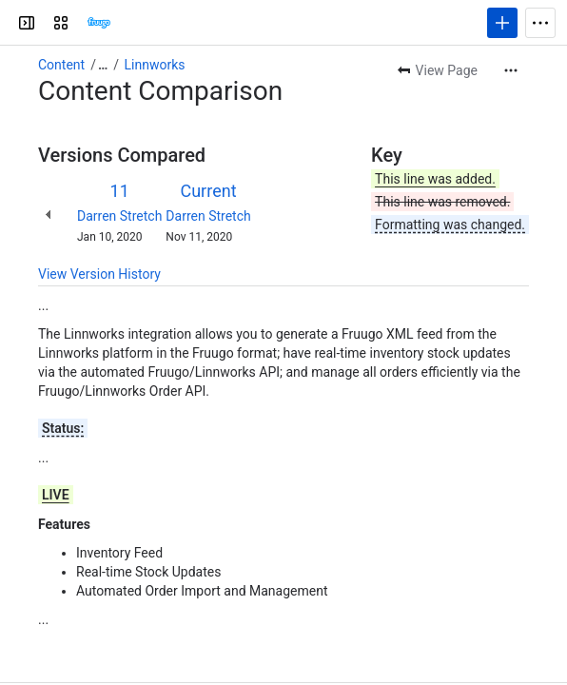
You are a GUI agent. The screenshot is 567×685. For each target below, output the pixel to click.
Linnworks (155, 64)
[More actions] (511, 70)
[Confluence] (99, 23)
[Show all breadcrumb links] (103, 64)
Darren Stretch (119, 216)
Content (61, 64)
